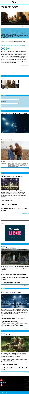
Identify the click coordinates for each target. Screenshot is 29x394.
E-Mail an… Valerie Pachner (9, 204)
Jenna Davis (6, 37)
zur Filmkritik (24, 65)
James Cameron (11, 135)
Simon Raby (20, 33)
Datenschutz (26, 387)
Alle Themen (26, 328)
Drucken (12, 48)
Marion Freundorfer (21, 164)
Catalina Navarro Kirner (12, 165)
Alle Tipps (27, 372)
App (6, 392)
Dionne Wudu (15, 164)
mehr (2, 271)
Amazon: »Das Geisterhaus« (9, 364)
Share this (2, 48)
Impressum (27, 389)
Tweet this (4, 48)
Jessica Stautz (11, 166)
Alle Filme (27, 168)
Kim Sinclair (26, 33)
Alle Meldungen (25, 213)
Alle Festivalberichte (24, 285)
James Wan (24, 32)
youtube (4, 380)
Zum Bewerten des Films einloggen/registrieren (13, 45)
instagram (5, 385)
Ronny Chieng (16, 35)
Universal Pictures (5, 34)
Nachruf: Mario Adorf (7, 200)
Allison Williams (10, 35)
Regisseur (3, 101)
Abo (2, 392)
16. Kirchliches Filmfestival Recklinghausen (13, 274)
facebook (4, 382)
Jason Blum (4, 33)
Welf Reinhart (10, 161)
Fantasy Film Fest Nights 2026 (9, 248)
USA (2, 28)
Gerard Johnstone (5, 32)
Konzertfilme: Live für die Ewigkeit (11, 292)
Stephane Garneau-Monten (14, 36)
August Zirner (24, 163)
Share (7, 48)
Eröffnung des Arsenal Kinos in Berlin (11, 176)
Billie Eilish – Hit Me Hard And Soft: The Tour (14, 113)
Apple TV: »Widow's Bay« (8, 361)
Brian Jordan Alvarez (23, 35)
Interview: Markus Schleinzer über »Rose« (13, 318)
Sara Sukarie (16, 166)
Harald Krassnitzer (18, 163)
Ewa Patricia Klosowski (22, 165)
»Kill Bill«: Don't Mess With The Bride (12, 325)
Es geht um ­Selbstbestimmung (9, 322)
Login (24, 2)
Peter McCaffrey (15, 33)
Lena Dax (10, 164)
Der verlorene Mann (6, 140)
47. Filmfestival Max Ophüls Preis (10, 282)
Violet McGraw (4, 35)
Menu (1, 2)
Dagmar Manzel (11, 163)
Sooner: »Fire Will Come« (8, 335)
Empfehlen (9, 48)
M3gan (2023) (5, 88)
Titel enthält (4, 98)
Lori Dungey (7, 36)
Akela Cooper (12, 32)
